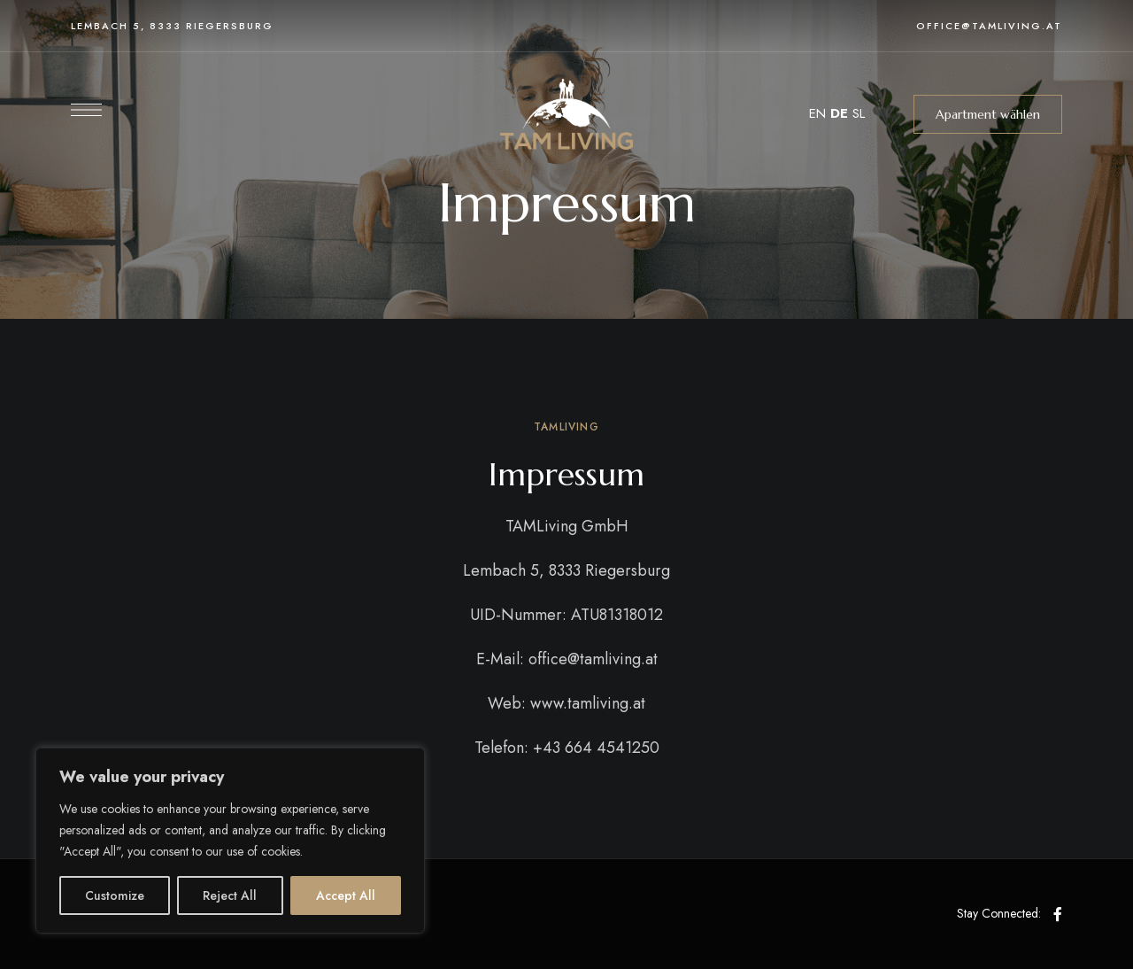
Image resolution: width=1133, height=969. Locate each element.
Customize (114, 895)
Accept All (345, 895)
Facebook (1057, 914)
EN (817, 113)
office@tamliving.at (989, 26)
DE (839, 113)
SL (858, 113)
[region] (230, 841)
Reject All (230, 895)
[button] (987, 114)
